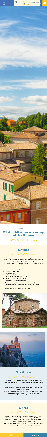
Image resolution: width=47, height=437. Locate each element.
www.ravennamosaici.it (24, 288)
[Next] (45, 115)
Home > (21, 228)
